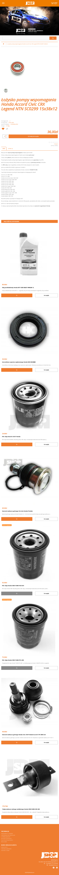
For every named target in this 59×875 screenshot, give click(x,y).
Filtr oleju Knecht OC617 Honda (11, 436)
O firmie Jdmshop (5, 837)
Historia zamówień (6, 849)
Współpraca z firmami (7, 833)
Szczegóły (46, 295)
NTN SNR (11, 122)
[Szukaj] (53, 38)
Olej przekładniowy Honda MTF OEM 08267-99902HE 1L (18, 287)
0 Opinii (56, 144)
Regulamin (4, 842)
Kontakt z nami (5, 850)
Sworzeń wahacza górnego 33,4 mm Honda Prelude (17, 511)
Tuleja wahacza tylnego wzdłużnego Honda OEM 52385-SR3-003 (21, 809)
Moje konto (4, 847)
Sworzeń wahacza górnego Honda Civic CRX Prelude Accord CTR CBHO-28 (23, 734)
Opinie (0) (10, 148)
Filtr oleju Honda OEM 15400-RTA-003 (13, 660)
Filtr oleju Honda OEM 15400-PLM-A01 (13, 585)
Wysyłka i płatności (6, 838)
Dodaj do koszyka (33, 136)
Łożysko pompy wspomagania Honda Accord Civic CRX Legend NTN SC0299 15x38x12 (27, 44)
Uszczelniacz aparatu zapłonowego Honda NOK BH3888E (19, 362)
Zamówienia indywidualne (8, 835)
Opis (3, 148)
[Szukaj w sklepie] (25, 38)
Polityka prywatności (7, 840)
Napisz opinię (54, 145)
